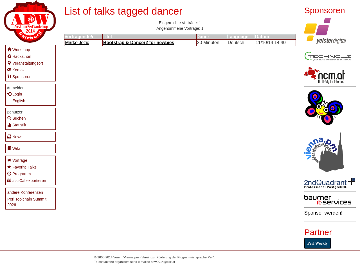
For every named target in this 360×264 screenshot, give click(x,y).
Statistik (16, 124)
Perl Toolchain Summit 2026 (26, 202)
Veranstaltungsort (25, 63)
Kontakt (16, 69)
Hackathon (19, 56)
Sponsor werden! (323, 213)
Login (14, 94)
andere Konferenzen (25, 192)
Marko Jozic (77, 42)
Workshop (18, 49)
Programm (19, 173)
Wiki (13, 148)
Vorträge (17, 160)
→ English (16, 101)
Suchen (16, 118)
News (14, 136)
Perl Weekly (317, 243)
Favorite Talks (22, 167)
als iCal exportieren (26, 180)
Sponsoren (19, 76)
